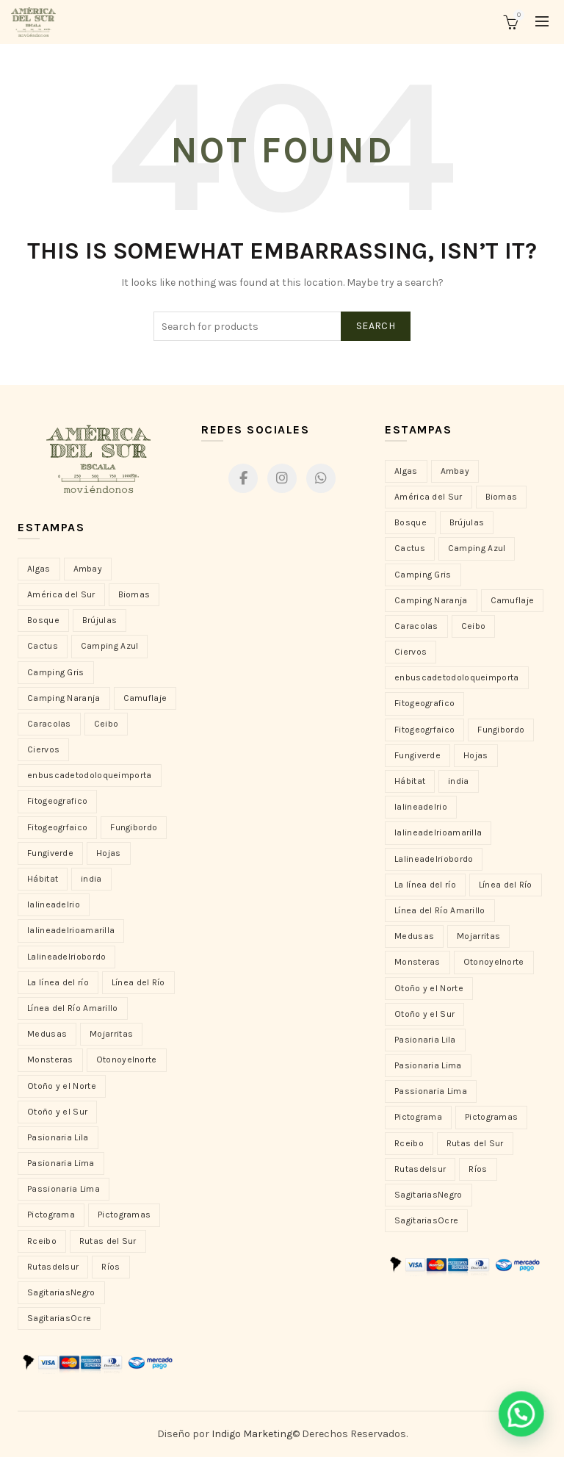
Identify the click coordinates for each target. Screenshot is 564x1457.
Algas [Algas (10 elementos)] (39, 569)
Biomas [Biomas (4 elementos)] (134, 594)
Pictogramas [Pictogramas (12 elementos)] (124, 1214)
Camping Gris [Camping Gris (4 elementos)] (55, 672)
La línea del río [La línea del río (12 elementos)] (58, 982)
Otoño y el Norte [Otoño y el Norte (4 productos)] (428, 988)
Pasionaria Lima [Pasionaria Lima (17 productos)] (428, 1065)
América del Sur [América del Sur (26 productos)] (428, 497)
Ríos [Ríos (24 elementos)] (110, 1267)
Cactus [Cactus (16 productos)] (409, 548)
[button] (525, 1425)
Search (375, 326)
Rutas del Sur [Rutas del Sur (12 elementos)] (108, 1241)
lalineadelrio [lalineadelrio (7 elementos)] (53, 904)
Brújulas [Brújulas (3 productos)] (466, 522)
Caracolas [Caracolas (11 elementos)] (49, 724)
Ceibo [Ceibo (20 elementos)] (106, 724)
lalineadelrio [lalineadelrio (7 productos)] (420, 807)
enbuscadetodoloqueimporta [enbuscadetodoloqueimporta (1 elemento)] (89, 775)
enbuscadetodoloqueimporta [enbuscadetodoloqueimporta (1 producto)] (456, 677)
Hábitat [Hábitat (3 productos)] (409, 781)
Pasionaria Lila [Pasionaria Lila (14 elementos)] (58, 1137)
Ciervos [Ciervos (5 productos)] (410, 652)
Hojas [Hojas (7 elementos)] (108, 853)
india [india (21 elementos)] (91, 879)
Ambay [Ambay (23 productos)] (455, 471)
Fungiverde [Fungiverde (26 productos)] (417, 755)
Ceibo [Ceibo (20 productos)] (473, 626)
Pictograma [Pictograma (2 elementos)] (51, 1214)
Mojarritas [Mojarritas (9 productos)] (478, 936)
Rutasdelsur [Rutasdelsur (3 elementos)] (53, 1267)
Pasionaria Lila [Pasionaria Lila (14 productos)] (425, 1040)
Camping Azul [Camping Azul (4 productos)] (477, 548)
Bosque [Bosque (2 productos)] (410, 522)
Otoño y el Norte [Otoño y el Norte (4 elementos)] (61, 1086)
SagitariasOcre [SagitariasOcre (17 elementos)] (59, 1318)
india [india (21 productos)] (458, 781)
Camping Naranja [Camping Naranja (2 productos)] (431, 600)
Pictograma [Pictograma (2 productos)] (418, 1117)
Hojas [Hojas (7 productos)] (475, 755)
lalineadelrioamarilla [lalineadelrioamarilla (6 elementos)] (71, 930)
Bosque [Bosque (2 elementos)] (43, 620)
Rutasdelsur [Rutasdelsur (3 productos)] (420, 1169)
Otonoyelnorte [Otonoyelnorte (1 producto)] (493, 962)
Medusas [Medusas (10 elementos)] (47, 1034)
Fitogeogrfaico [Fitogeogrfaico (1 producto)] (424, 729)
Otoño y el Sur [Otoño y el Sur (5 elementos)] (57, 1112)
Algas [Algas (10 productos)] (406, 471)
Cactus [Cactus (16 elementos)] (42, 646)
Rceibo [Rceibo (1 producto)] (409, 1143)
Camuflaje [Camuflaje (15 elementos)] (145, 698)
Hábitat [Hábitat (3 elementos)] (42, 879)
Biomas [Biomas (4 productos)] (501, 497)
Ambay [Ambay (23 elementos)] (88, 569)
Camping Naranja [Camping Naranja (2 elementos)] (64, 698)
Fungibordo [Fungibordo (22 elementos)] (133, 827)
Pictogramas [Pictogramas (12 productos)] (491, 1117)
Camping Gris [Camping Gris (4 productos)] (423, 574)
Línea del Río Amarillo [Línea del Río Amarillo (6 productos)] (439, 910)
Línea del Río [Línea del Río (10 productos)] (505, 884)
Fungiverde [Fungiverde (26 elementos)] (50, 853)
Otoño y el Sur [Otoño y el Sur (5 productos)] (424, 1014)
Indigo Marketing (252, 1434)
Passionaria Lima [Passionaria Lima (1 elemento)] (63, 1189)
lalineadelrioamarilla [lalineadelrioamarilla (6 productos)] (438, 832)
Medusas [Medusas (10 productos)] (414, 936)
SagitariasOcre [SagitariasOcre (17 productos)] (426, 1220)
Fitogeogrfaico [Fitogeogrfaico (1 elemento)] (57, 827)
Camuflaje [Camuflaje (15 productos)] (513, 600)
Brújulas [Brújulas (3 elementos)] (99, 620)
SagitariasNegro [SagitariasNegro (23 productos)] (428, 1195)
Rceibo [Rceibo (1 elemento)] (42, 1241)
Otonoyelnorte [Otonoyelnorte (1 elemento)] (126, 1059)
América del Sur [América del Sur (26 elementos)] (61, 594)
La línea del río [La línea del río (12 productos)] (425, 884)
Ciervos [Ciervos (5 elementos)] (43, 749)
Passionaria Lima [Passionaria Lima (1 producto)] (430, 1091)
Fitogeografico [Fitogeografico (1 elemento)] (57, 801)
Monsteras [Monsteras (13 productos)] (417, 962)
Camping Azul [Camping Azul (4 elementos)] (110, 646)
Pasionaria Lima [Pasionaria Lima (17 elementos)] (61, 1163)
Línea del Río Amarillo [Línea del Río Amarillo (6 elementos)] (72, 1008)
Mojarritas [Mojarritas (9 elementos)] (111, 1034)
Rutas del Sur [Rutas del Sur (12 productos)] (475, 1143)
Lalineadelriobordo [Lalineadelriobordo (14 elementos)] (66, 956)
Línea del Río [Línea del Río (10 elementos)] (138, 982)
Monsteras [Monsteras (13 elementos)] (50, 1059)
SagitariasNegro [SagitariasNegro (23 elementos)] (61, 1292)
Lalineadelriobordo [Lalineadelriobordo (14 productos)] (433, 859)
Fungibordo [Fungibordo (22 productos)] (500, 729)
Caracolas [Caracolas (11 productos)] (416, 626)
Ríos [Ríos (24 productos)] (478, 1169)
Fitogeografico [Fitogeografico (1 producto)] (424, 703)
